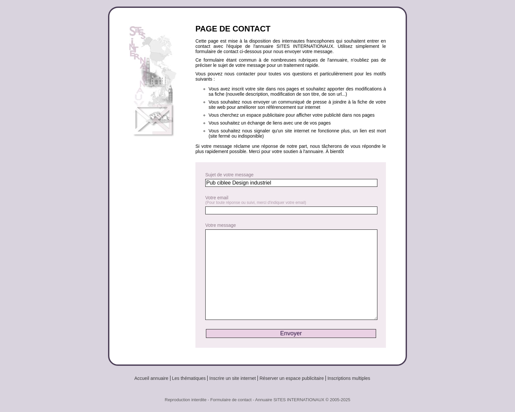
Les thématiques (189, 378)
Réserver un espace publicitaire (291, 378)
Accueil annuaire (151, 378)
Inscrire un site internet (232, 378)
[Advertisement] (155, 249)
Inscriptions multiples (348, 378)
